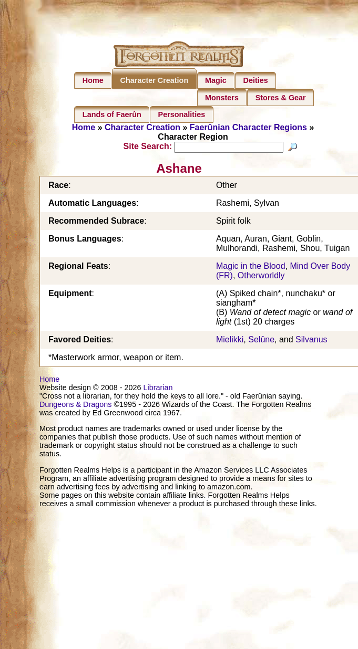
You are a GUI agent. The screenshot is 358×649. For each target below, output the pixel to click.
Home (93, 80)
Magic (216, 80)
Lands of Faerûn (112, 114)
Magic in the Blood (250, 267)
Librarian (157, 389)
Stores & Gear (280, 97)
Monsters (222, 97)
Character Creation (154, 80)
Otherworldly (261, 277)
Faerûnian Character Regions (248, 127)
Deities (255, 80)
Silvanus (311, 341)
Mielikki (229, 341)
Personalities (182, 114)
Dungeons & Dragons (75, 406)
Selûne (261, 341)
